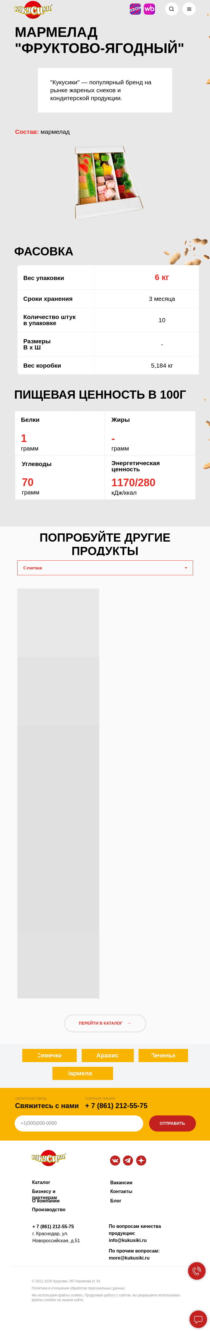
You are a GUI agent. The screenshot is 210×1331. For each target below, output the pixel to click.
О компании (46, 1200)
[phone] (79, 1123)
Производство (49, 1209)
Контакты (121, 1191)
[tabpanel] (105, 791)
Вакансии (121, 1182)
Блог (116, 1200)
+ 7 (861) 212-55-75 (116, 1106)
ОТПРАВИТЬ (172, 1123)
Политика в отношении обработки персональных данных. (79, 1288)
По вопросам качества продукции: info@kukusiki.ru (135, 1233)
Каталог (41, 1182)
